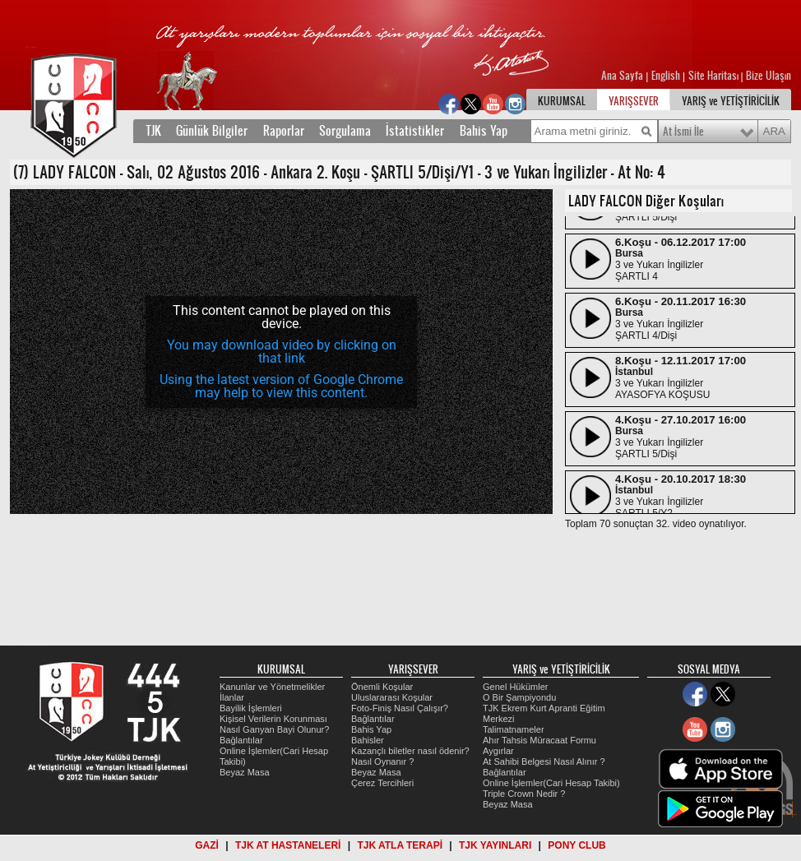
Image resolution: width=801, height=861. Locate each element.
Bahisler (367, 740)
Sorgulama (345, 131)
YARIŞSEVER (634, 101)
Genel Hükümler (515, 687)
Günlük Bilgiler (212, 131)
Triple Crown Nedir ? (524, 794)
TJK (153, 131)
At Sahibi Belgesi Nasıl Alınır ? (544, 761)
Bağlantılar (241, 740)
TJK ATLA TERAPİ (399, 845)
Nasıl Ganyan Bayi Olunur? (274, 729)
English (665, 75)
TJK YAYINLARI (495, 845)
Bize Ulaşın (768, 75)
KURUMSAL (562, 101)
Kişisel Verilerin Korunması (273, 719)
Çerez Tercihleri (382, 783)
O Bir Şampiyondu (519, 697)
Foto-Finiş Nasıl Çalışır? (399, 708)
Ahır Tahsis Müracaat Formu (539, 740)
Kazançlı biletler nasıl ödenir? (410, 751)
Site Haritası (714, 75)
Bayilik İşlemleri (251, 708)
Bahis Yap (483, 131)
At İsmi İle (683, 131)
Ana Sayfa (623, 75)
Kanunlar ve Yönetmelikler (272, 687)
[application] (281, 351)
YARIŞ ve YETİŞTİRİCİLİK (731, 101)
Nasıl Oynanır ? (382, 761)
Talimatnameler (513, 729)
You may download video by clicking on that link (281, 351)
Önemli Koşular (382, 687)
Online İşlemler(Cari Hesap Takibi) (551, 783)
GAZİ (207, 845)
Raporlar (283, 131)
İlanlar (232, 697)
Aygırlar (498, 751)
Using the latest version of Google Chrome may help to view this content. (281, 386)
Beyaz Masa (245, 772)
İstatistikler (415, 131)
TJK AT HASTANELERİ (287, 845)
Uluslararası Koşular (392, 697)
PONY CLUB (576, 845)
